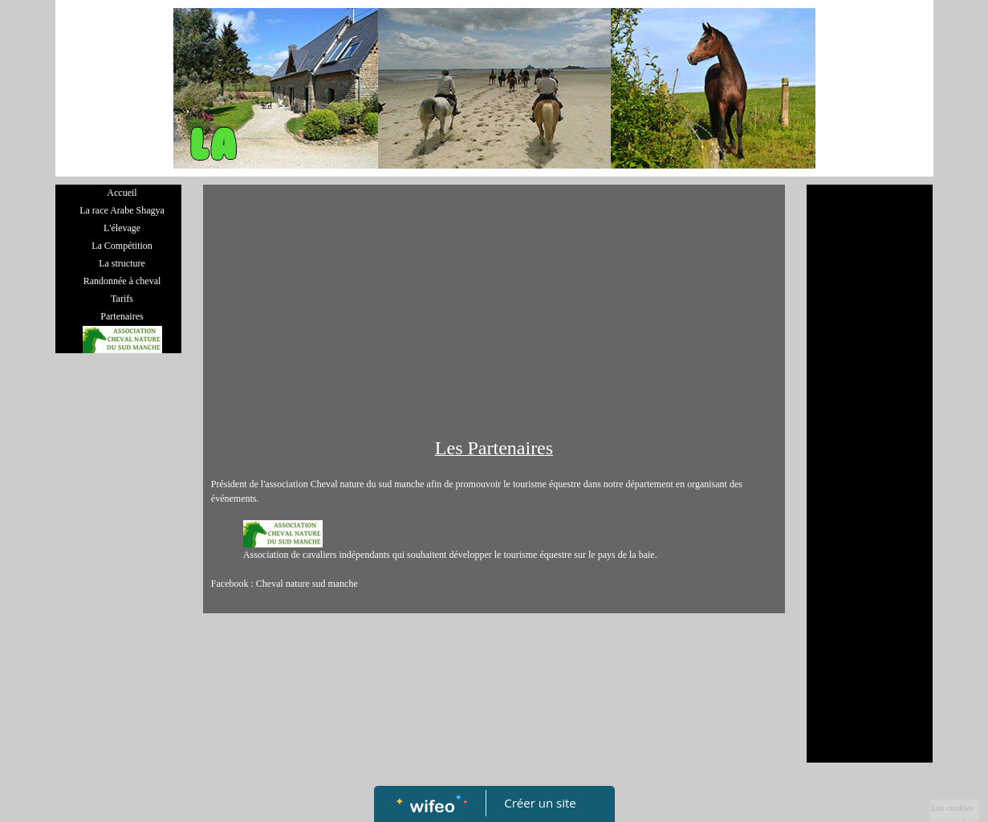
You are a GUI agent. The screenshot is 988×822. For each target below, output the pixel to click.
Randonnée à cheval (122, 281)
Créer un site (539, 803)
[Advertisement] (494, 313)
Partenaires (121, 316)
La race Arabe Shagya (122, 210)
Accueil (121, 192)
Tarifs (122, 298)
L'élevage (122, 228)
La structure (122, 263)
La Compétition (121, 245)
